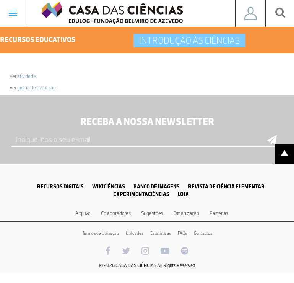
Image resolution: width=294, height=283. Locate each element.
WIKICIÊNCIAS (108, 186)
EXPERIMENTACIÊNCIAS (141, 194)
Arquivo (83, 213)
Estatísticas (160, 233)
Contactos (203, 233)
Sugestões (152, 213)
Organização (186, 213)
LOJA (183, 194)
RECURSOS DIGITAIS (60, 186)
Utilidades (134, 233)
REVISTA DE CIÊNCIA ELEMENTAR (226, 186)
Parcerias (219, 213)
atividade (26, 76)
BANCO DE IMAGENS (156, 186)
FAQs (182, 233)
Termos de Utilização (100, 233)
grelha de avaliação (36, 87)
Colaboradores (116, 213)
